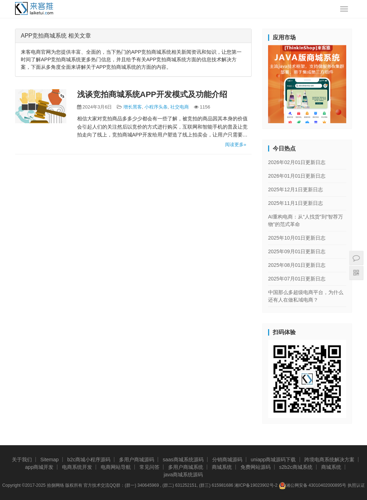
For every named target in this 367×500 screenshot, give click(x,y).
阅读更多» (235, 144)
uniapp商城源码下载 (273, 459)
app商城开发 (39, 467)
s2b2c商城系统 (296, 467)
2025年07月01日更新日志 (296, 279)
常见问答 (149, 467)
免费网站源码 (255, 467)
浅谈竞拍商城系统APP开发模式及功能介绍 (152, 94)
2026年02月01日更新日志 (296, 162)
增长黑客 (132, 107)
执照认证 (356, 485)
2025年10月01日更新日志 (296, 238)
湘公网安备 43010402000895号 (313, 485)
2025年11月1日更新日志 (295, 203)
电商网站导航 (116, 467)
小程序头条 (156, 107)
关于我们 (22, 459)
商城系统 (222, 467)
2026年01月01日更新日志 (296, 176)
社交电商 (179, 107)
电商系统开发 (77, 467)
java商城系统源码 (183, 474)
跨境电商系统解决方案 (329, 459)
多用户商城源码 (136, 459)
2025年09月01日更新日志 (296, 251)
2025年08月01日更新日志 (296, 265)
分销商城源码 (227, 459)
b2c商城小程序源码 (89, 459)
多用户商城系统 (185, 467)
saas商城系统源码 (183, 459)
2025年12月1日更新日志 (295, 189)
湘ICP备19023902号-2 (255, 485)
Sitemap (49, 459)
